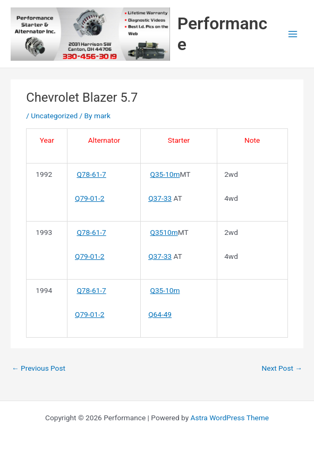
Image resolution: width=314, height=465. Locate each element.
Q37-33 (160, 198)
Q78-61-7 (91, 174)
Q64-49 (160, 314)
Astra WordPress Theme (230, 417)
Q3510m (164, 232)
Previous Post (38, 368)
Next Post (281, 368)
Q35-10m (165, 174)
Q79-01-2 (89, 198)
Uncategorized (54, 115)
